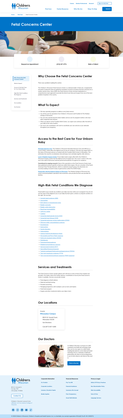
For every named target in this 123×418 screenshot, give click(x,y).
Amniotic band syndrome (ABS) (49, 198)
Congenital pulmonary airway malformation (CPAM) (54, 220)
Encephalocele (44, 225)
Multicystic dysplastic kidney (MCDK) (50, 238)
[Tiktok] (31, 410)
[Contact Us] (17, 396)
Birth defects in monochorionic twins (50, 203)
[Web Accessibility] (95, 390)
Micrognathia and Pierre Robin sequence (51, 236)
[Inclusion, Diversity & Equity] (48, 390)
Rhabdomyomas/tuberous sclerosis (50, 244)
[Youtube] (26, 410)
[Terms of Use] (94, 394)
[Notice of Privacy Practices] (98, 382)
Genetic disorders (45, 229)
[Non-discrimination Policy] (98, 386)
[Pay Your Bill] (69, 382)
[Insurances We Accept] (72, 390)
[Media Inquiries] (45, 394)
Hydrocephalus (44, 231)
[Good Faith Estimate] (71, 398)
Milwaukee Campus (51, 314)
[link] (72, 3)
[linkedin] (22, 410)
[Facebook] (13, 410)
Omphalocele (44, 240)
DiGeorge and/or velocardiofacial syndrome (52, 222)
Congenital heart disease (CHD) (49, 218)
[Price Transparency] (71, 394)
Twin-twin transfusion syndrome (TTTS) (51, 253)
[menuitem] (21, 78)
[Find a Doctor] (73, 363)
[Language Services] (96, 398)
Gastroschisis (44, 227)
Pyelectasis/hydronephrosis (48, 242)
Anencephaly (44, 200)
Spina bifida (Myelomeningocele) (49, 249)
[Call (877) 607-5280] (49, 327)
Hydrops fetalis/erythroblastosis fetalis (51, 233)
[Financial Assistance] (71, 386)
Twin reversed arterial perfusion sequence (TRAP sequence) (57, 256)
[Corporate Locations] (46, 386)
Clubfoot (42, 214)
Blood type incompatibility (47, 209)
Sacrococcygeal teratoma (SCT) (49, 247)
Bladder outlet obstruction (47, 207)
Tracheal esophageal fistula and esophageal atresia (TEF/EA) (57, 251)
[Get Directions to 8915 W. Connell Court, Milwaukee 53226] (53, 320)
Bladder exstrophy (45, 205)
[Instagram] (17, 410)
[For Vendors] (44, 382)
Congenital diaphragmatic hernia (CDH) (51, 216)
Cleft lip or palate (45, 211)
